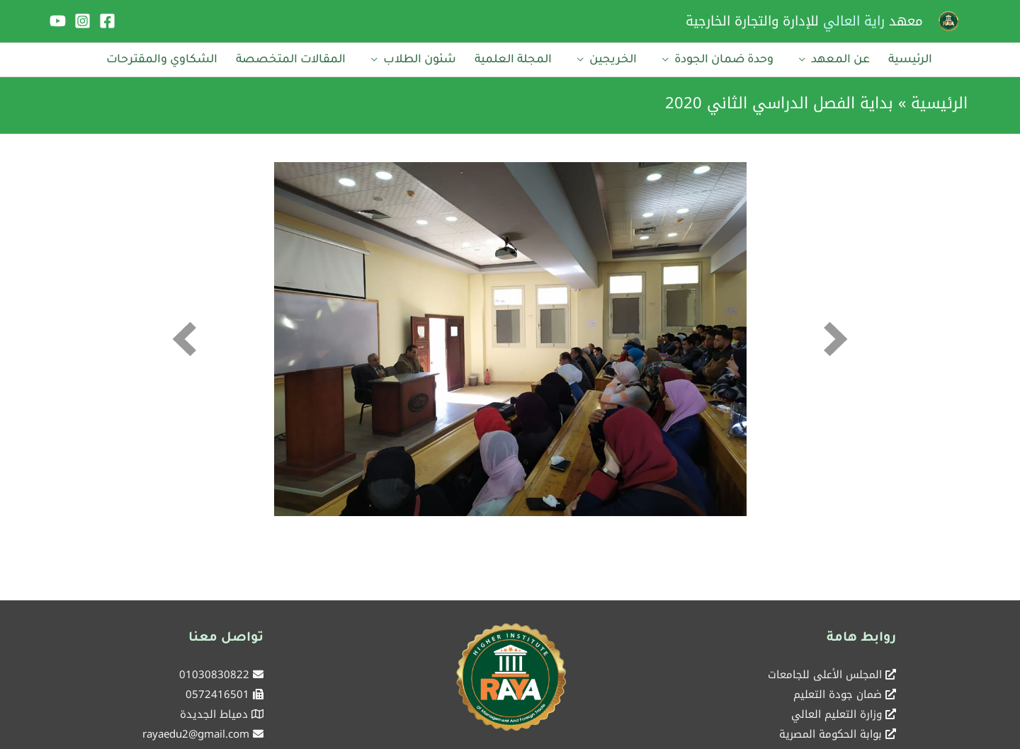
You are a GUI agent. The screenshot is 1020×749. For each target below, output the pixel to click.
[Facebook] (107, 21)
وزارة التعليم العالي (836, 714)
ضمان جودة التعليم (837, 694)
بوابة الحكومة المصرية (830, 734)
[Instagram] (82, 21)
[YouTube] (58, 21)
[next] (835, 338)
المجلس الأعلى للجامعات (825, 675)
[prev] (184, 338)
